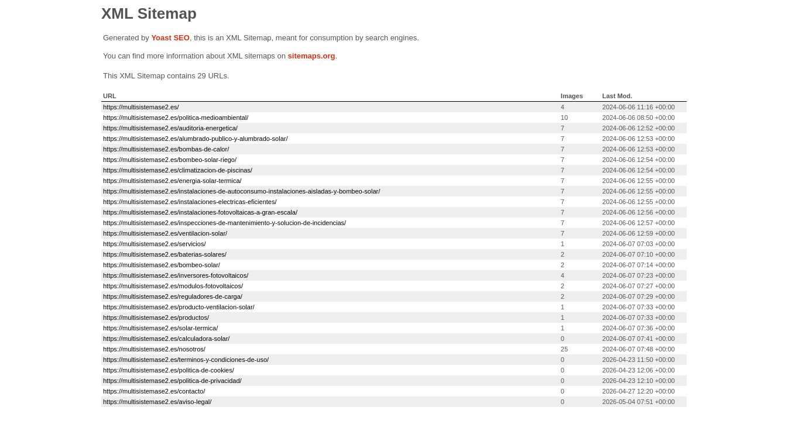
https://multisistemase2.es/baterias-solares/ (165, 254)
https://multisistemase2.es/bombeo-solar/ (161, 264)
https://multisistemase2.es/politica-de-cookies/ (168, 370)
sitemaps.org (311, 55)
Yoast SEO (170, 37)
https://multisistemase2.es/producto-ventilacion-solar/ (179, 306)
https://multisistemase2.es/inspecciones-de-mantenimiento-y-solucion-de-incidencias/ (224, 222)
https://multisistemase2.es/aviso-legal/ (157, 401)
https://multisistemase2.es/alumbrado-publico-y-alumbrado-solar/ (195, 138)
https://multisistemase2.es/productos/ (156, 317)
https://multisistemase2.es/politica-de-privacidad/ (172, 380)
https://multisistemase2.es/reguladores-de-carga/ (172, 296)
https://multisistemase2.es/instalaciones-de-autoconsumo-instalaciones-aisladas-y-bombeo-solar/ (241, 191)
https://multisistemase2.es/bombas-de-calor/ (166, 149)
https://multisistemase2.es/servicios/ (154, 243)
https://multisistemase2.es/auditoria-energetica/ (170, 128)
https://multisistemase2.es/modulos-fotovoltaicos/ (173, 285)
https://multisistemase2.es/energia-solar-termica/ (172, 180)
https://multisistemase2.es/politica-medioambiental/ (175, 117)
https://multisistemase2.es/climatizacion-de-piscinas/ (177, 170)
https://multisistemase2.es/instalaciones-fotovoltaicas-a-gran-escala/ (200, 212)
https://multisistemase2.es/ (141, 107)
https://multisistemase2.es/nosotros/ (154, 349)
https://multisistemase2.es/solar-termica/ (160, 328)
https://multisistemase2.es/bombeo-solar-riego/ (170, 159)
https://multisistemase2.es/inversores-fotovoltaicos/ (175, 275)
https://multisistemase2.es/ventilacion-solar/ (165, 233)
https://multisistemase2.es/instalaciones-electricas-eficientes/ (190, 201)
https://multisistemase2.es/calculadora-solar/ (166, 338)
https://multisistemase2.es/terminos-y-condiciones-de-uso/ (186, 359)
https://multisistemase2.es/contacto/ (154, 391)
